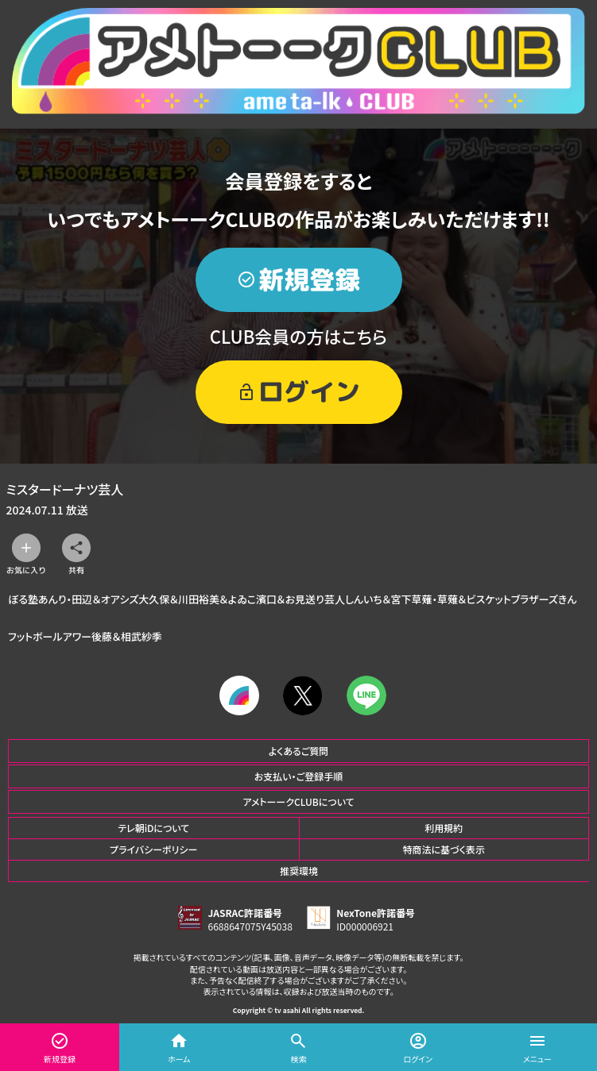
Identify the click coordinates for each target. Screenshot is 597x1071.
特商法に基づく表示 (444, 849)
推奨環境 (299, 870)
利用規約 (443, 827)
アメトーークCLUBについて (298, 801)
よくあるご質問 (299, 750)
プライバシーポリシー (153, 849)
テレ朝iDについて (153, 827)
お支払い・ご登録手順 (298, 776)
